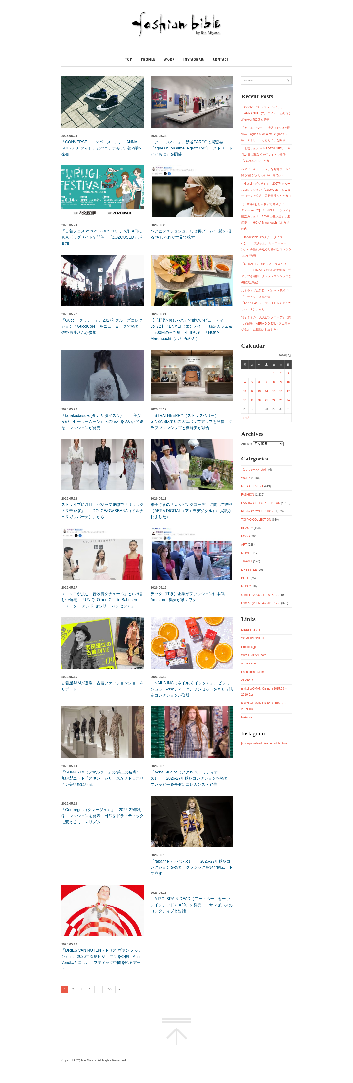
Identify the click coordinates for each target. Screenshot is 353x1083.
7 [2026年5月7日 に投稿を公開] (266, 382)
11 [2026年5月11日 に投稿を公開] (244, 391)
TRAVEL (246, 561)
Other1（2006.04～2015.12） (260, 594)
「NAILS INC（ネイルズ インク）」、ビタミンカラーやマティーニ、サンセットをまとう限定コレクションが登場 (192, 689)
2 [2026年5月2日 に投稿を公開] (281, 373)
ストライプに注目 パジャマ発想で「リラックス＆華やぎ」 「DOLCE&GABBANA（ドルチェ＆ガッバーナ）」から (102, 510)
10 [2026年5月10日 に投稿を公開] (288, 382)
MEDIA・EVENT (252, 486)
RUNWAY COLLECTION (257, 511)
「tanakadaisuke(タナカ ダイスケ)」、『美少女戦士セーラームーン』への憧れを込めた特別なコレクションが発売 (102, 421)
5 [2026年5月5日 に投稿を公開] (252, 382)
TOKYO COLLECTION (256, 519)
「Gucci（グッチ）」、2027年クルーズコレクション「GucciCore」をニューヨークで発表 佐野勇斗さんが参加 (102, 326)
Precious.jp (248, 647)
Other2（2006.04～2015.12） (260, 603)
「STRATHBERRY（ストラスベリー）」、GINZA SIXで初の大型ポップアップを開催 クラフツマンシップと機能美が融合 (191, 421)
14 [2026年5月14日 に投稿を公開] (266, 391)
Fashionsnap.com (253, 672)
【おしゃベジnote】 (254, 469)
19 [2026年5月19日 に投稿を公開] (252, 400)
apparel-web (249, 663)
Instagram (247, 717)
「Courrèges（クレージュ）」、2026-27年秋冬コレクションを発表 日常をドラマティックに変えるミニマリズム (102, 816)
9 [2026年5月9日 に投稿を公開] (281, 382)
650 (109, 989)
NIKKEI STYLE (251, 630)
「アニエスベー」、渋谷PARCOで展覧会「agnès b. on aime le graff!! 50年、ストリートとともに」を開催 (192, 148)
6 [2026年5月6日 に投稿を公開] (259, 382)
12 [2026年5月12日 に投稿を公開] (252, 391)
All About (247, 680)
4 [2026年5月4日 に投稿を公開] (245, 382)
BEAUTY (247, 528)
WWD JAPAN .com (253, 655)
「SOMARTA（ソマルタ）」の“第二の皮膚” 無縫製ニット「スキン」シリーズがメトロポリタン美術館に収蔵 (102, 778)
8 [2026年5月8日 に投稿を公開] (274, 382)
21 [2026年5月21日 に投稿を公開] (266, 400)
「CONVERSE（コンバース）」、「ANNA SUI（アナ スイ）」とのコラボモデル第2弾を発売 (101, 148)
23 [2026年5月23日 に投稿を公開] (280, 400)
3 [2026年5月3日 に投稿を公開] (288, 373)
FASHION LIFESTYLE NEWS (260, 503)
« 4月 (246, 418)
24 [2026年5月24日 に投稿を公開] (288, 400)
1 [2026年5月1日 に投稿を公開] (274, 373)
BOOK (245, 578)
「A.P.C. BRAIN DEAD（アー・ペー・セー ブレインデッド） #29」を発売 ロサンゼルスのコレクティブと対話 (192, 905)
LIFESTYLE (249, 569)
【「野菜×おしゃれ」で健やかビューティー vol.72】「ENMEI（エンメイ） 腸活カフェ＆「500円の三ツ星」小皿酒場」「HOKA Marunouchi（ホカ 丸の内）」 (267, 216)
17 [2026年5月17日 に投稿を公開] (288, 391)
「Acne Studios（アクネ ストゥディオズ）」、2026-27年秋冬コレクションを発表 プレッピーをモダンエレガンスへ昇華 (191, 778)
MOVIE (246, 553)
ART (244, 544)
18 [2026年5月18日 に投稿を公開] (244, 400)
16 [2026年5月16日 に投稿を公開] (280, 391)
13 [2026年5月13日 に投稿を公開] (259, 391)
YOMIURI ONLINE (253, 638)
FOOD (245, 536)
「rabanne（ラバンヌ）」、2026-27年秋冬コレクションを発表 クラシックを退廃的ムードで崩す (192, 867)
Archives (246, 444)
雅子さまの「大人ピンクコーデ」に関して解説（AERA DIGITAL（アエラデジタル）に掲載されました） (192, 510)
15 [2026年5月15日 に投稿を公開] (273, 391)
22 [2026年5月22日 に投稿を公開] (273, 400)
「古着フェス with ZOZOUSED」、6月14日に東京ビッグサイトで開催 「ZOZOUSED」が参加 (101, 237)
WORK (245, 478)
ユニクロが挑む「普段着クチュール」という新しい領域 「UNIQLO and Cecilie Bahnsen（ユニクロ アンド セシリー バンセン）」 (102, 600)
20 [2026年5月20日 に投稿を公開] (259, 400)
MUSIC (246, 586)
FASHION (247, 494)
